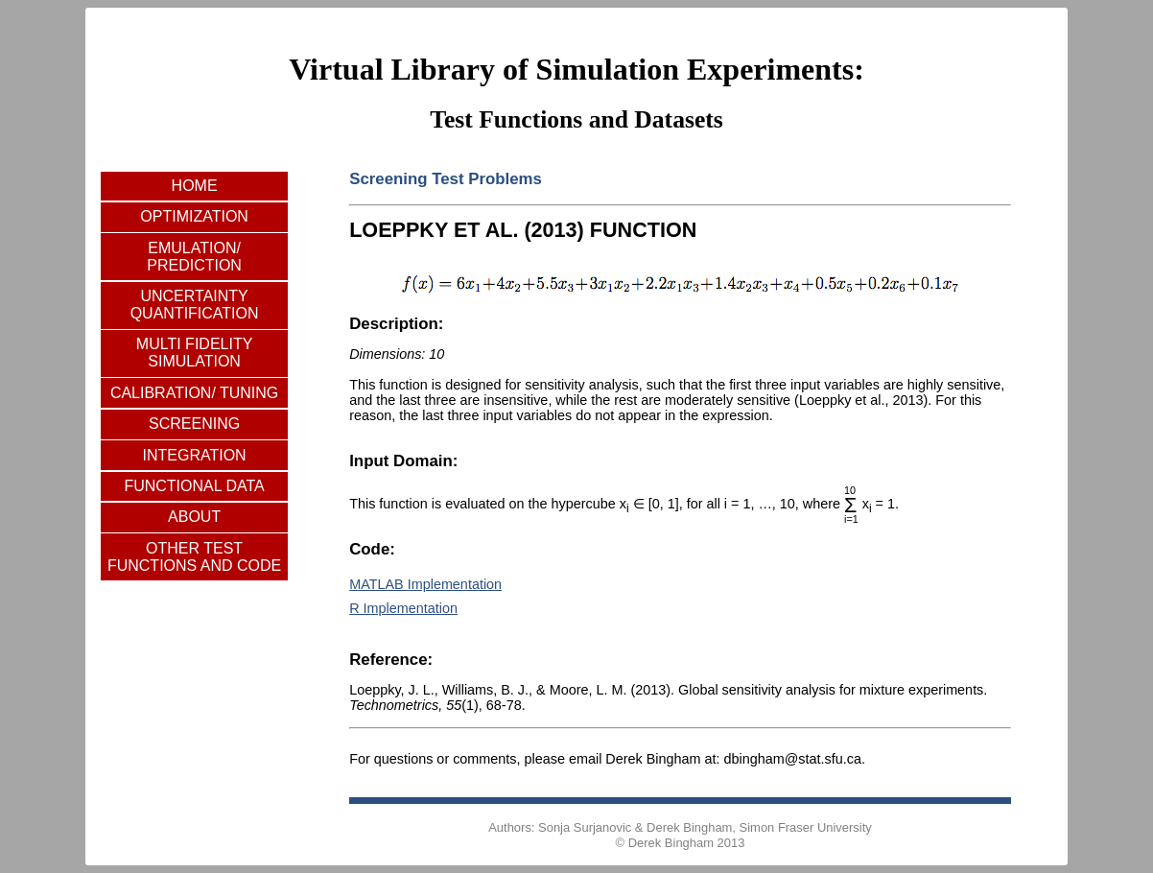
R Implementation (403, 608)
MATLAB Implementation (425, 584)
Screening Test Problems (445, 179)
